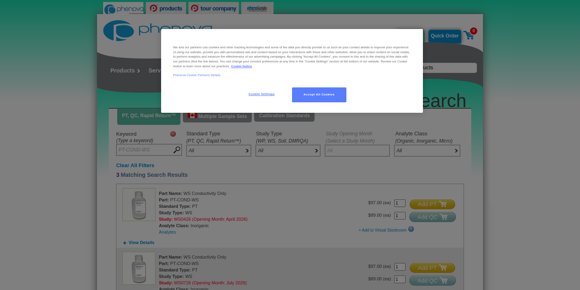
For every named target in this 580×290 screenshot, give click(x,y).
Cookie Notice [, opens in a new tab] (241, 66)
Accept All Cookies (319, 94)
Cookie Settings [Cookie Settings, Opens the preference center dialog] (262, 94)
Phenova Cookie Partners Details (197, 75)
